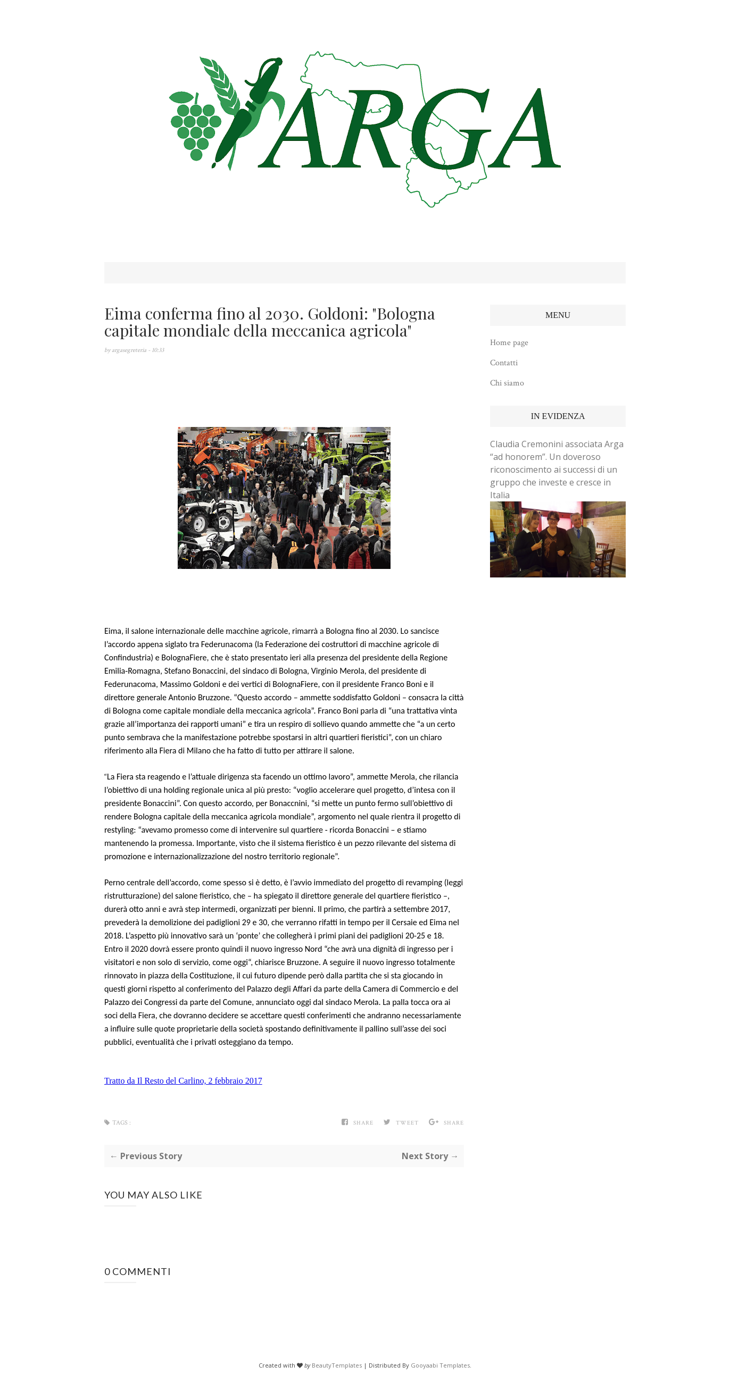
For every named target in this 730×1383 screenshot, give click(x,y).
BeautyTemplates (337, 1365)
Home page (509, 342)
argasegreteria (130, 350)
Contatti (504, 362)
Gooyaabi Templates (440, 1365)
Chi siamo (507, 383)
